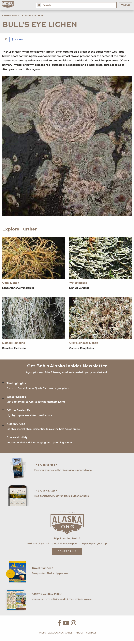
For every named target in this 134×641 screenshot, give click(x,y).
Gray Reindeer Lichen (83, 343)
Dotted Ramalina (13, 343)
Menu (125, 5)
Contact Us (67, 551)
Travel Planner (42, 568)
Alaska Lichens (34, 16)
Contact (91, 632)
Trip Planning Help (67, 538)
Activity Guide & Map (47, 594)
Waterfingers (78, 283)
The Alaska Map (45, 465)
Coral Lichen (10, 283)
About (79, 632)
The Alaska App (45, 490)
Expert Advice (11, 16)
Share (17, 39)
